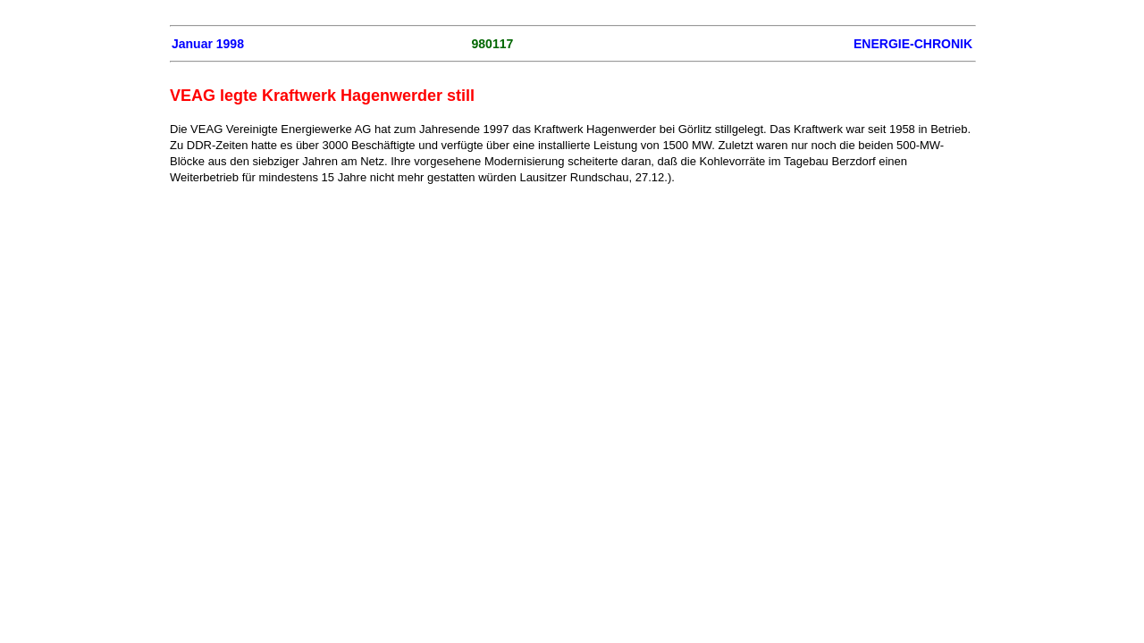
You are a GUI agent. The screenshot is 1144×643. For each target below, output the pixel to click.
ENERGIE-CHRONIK (913, 44)
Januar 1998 (208, 44)
